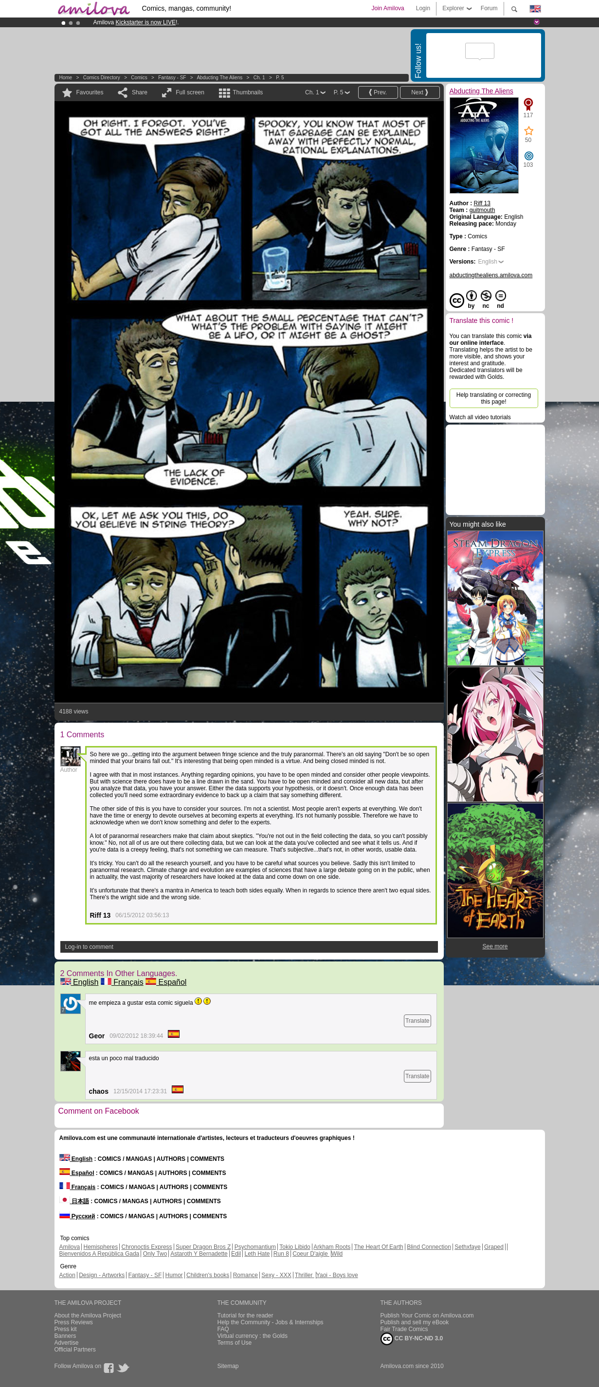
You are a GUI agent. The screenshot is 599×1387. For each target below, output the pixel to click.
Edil (236, 1253)
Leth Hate (257, 1253)
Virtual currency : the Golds (253, 1336)
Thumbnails (248, 92)
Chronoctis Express (147, 1247)
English (79, 982)
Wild (337, 1253)
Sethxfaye (467, 1247)
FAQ (223, 1329)
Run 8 (281, 1253)
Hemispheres (101, 1247)
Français (122, 982)
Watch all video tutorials (480, 417)
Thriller (304, 1275)
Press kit (65, 1329)
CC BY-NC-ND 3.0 (412, 1339)
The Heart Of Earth (378, 1247)
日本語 (74, 1201)
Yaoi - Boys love (337, 1275)
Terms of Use (235, 1342)
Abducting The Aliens (219, 77)
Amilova (69, 1247)
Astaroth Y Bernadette (199, 1253)
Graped (494, 1247)
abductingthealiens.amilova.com (491, 275)
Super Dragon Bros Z (203, 1247)
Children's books (207, 1275)
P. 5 (280, 77)
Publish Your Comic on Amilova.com (427, 1315)
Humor (174, 1275)
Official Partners (75, 1349)
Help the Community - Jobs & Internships (271, 1322)
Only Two (155, 1253)
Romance (245, 1275)
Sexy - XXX (276, 1275)
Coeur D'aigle (310, 1253)
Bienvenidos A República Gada (99, 1253)
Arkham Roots (331, 1247)
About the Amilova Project (87, 1315)
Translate (417, 1020)
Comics (139, 77)
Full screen (190, 92)
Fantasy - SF (172, 77)
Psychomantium (255, 1247)
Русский (77, 1216)
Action (67, 1275)
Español (165, 982)
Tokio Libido (294, 1247)
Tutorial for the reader (245, 1315)
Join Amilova (387, 8)
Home (66, 77)
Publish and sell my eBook (415, 1322)
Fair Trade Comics (404, 1329)
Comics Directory (101, 77)
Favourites (90, 92)
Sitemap (228, 1366)
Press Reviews (73, 1322)
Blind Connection (429, 1247)
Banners (65, 1336)
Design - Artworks (102, 1275)
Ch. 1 (259, 77)
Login (423, 8)
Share (139, 92)
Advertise (66, 1342)
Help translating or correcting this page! (493, 398)
